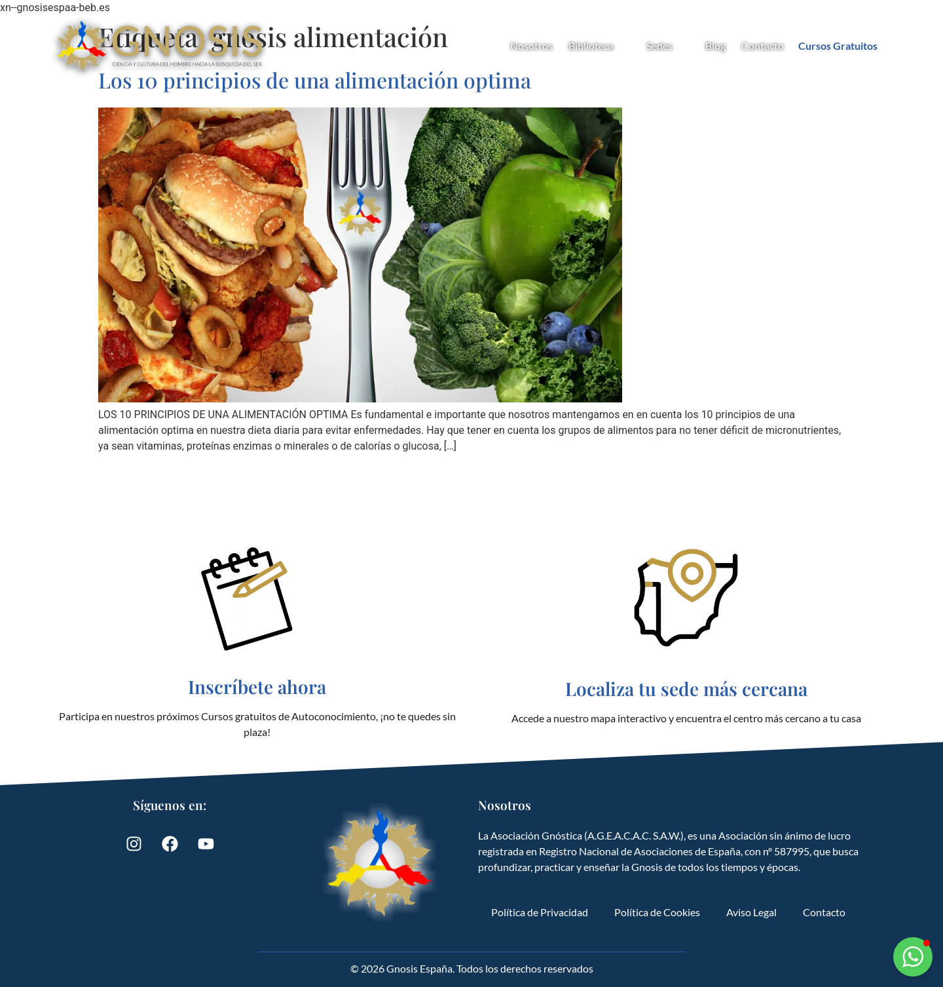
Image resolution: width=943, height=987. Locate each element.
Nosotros (531, 45)
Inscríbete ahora (257, 686)
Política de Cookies (657, 912)
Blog (715, 45)
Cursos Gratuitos (838, 45)
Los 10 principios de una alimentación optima (314, 80)
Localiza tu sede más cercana (686, 688)
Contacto (762, 45)
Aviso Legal (751, 912)
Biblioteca (599, 46)
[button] (913, 957)
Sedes (668, 46)
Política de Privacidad (539, 912)
